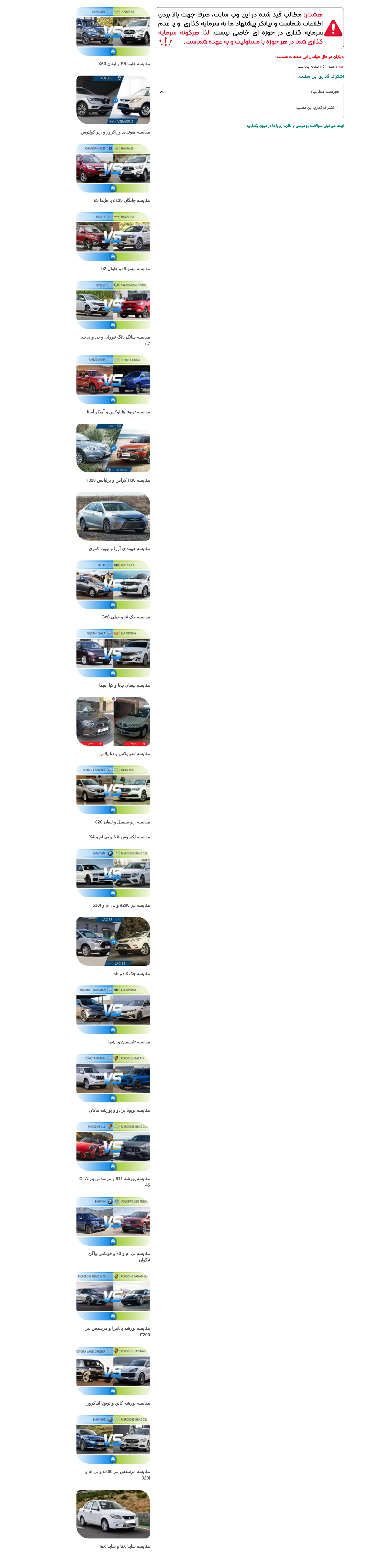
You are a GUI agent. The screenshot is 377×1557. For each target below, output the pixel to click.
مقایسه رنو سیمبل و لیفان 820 (102, 822)
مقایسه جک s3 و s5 (111, 973)
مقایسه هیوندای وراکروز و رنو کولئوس (94, 132)
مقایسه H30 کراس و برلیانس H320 (97, 480)
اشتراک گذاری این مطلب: (294, 108)
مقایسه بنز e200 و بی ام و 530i (100, 905)
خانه (320, 66)
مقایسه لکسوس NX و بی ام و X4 (99, 837)
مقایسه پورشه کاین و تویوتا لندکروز (97, 1403)
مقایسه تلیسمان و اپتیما (108, 1042)
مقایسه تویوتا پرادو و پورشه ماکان (98, 1110)
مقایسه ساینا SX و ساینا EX (104, 1546)
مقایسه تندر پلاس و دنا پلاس (104, 753)
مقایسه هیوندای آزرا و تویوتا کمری (98, 548)
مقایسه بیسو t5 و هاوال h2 (105, 268)
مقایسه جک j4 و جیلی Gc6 (105, 617)
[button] (141, 92)
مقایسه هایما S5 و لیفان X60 (103, 63)
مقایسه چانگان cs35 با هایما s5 (101, 200)
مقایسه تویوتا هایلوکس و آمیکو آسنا (97, 412)
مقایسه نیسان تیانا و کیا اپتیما (103, 685)
